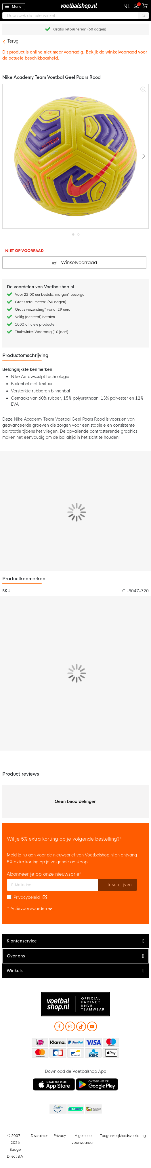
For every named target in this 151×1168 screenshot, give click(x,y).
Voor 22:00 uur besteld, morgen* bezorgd (50, 294)
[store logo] (75, 5)
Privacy (59, 1135)
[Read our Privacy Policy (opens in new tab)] (45, 897)
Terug (12, 41)
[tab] (75, 941)
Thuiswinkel (93, 1109)
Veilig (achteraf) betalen (35, 317)
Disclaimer (39, 1135)
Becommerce (75, 1109)
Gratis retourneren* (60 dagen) (79, 29)
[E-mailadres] (52, 885)
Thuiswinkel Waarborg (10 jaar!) (41, 332)
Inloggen (137, 5)
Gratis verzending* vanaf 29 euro (42, 309)
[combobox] (75, 15)
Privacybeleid (27, 897)
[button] (126, 6)
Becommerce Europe (57, 1109)
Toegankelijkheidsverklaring (123, 1135)
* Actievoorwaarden (29, 908)
